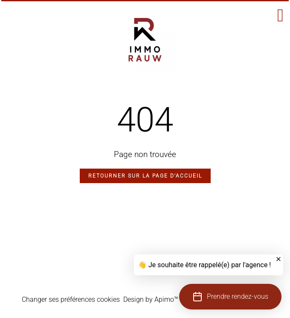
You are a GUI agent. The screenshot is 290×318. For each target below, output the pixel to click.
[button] (230, 296)
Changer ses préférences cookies (71, 299)
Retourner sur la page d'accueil (145, 176)
